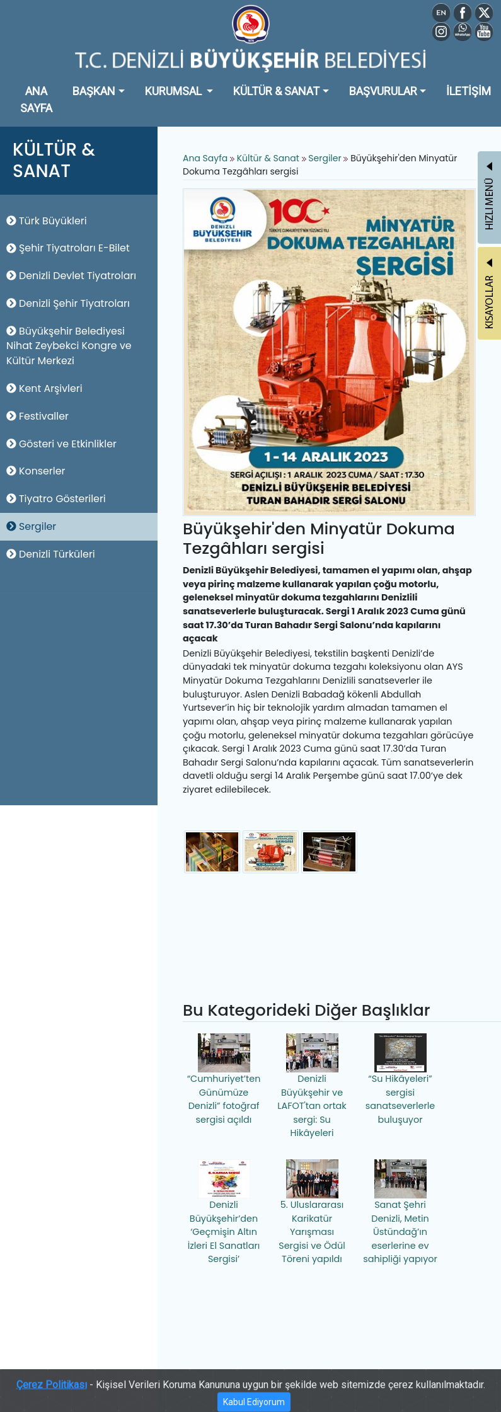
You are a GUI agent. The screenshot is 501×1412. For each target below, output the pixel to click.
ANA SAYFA (36, 99)
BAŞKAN (93, 91)
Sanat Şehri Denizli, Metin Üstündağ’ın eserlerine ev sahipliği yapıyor (400, 1212)
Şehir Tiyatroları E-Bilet (68, 248)
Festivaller (37, 416)
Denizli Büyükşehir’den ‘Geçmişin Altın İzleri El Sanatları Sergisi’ (224, 1212)
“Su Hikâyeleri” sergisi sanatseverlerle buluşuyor (400, 1079)
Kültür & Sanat (269, 158)
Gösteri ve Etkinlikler (61, 444)
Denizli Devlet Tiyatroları (71, 275)
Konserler (35, 471)
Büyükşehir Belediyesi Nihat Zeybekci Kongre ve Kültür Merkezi (69, 346)
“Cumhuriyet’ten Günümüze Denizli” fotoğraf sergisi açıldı (224, 1079)
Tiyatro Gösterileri (56, 498)
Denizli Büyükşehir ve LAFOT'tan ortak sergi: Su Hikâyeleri (312, 1086)
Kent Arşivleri (44, 388)
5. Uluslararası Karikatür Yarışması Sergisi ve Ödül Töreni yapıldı (312, 1212)
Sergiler (31, 526)
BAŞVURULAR (383, 91)
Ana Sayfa (205, 158)
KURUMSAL (174, 91)
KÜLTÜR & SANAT (276, 91)
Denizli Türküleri (50, 554)
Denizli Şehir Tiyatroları (68, 303)
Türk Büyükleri (46, 221)
